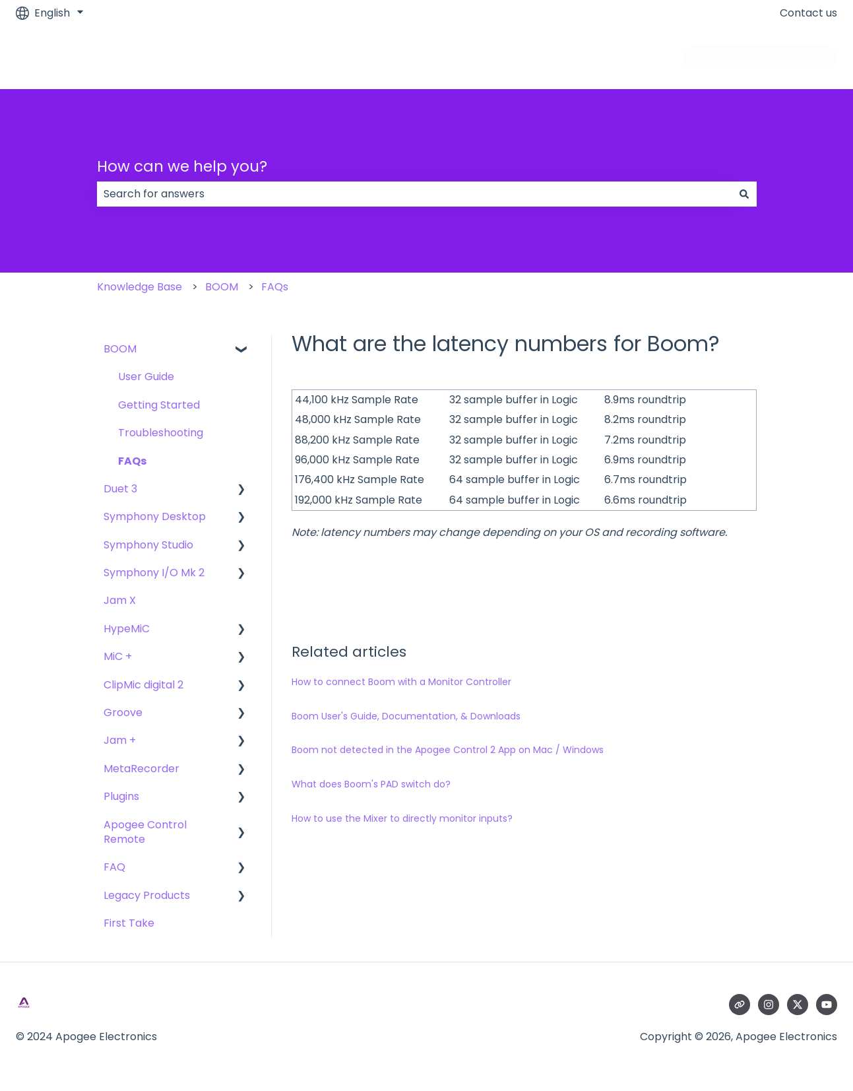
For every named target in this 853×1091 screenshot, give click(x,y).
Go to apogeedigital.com (759, 57)
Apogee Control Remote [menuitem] (145, 832)
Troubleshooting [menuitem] (160, 432)
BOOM (221, 286)
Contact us (808, 13)
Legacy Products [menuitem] (147, 895)
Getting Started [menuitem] (159, 405)
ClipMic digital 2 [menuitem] (143, 684)
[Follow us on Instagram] (768, 1004)
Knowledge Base (139, 286)
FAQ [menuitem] (114, 867)
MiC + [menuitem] (118, 656)
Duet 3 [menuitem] (120, 488)
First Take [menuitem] (129, 923)
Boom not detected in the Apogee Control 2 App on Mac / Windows (448, 749)
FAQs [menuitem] (132, 461)
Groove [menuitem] (123, 712)
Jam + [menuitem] (120, 740)
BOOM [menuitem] (120, 348)
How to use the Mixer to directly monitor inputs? (402, 818)
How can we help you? (182, 166)
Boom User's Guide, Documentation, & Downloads (406, 716)
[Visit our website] (739, 1004)
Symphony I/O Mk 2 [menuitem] (154, 572)
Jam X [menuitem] (120, 600)
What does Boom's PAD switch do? (371, 784)
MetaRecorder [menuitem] (141, 768)
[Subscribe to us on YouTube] (826, 1004)
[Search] (744, 194)
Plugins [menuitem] (121, 796)
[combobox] (414, 194)
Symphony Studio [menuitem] (148, 544)
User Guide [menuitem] (146, 376)
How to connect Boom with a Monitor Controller (401, 681)
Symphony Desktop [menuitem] (155, 516)
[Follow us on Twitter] (797, 1004)
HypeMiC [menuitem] (127, 628)
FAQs (274, 286)
